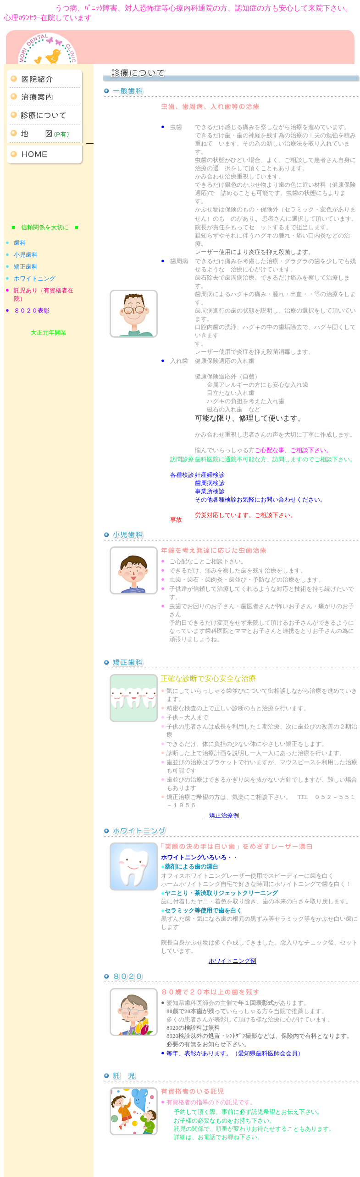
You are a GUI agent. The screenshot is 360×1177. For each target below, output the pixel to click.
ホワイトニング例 (232, 960)
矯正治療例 (221, 815)
